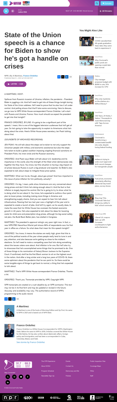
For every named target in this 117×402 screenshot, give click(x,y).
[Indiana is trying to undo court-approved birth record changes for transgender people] (86, 160)
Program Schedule (47, 371)
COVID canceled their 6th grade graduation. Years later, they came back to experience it (103, 44)
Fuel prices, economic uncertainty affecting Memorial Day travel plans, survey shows (103, 182)
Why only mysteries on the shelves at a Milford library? (102, 101)
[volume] (13, 11)
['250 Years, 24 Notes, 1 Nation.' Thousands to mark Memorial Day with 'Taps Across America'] (86, 116)
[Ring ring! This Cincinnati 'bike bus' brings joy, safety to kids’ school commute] (86, 198)
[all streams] (106, 11)
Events (68, 361)
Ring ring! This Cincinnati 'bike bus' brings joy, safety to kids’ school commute (103, 202)
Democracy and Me (72, 371)
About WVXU (45, 366)
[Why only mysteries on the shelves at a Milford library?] (86, 99)
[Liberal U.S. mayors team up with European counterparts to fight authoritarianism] (86, 218)
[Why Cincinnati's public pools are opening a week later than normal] (86, 61)
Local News (99, 57)
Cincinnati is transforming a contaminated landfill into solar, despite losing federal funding (103, 142)
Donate (108, 3)
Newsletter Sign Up (47, 376)
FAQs (92, 371)
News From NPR (100, 214)
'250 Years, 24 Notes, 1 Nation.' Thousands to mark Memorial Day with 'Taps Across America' (103, 120)
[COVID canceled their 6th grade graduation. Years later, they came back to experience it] (86, 41)
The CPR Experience (48, 361)
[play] (6, 11)
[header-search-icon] (97, 3)
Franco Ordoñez (30, 76)
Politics (97, 76)
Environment (99, 134)
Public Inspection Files (97, 361)
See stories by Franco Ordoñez (31, 342)
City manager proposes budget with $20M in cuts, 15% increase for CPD (103, 83)
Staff (91, 376)
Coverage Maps (95, 366)
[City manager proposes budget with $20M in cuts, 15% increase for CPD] (86, 80)
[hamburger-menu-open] (5, 3)
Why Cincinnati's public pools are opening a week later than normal (103, 64)
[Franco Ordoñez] (9, 330)
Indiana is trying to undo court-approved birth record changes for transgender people (104, 163)
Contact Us (69, 366)
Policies (68, 376)
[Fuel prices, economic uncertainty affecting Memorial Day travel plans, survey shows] (86, 179)
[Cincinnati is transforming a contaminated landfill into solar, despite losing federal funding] (86, 138)
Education (98, 37)
